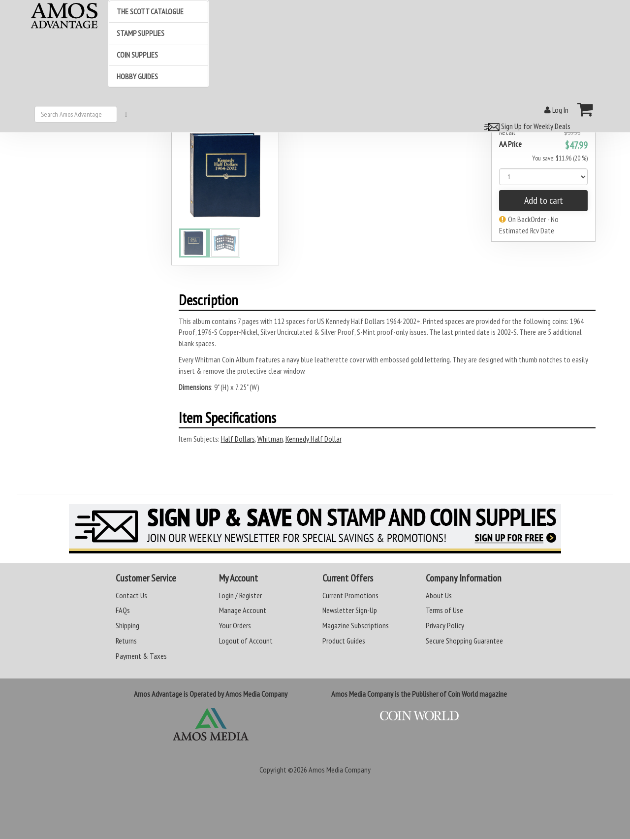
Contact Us (131, 595)
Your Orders (235, 625)
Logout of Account (246, 640)
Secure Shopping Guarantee (464, 640)
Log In (556, 110)
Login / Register (240, 595)
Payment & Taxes (141, 656)
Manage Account (242, 610)
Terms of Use (444, 610)
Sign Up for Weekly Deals (525, 126)
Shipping (127, 625)
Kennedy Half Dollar (313, 439)
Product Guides (343, 640)
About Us (439, 595)
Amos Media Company (340, 769)
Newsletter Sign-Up (349, 610)
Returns (126, 640)
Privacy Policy (445, 625)
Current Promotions (350, 595)
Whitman (270, 439)
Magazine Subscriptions (355, 625)
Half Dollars (238, 439)
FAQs (123, 610)
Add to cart (543, 200)
